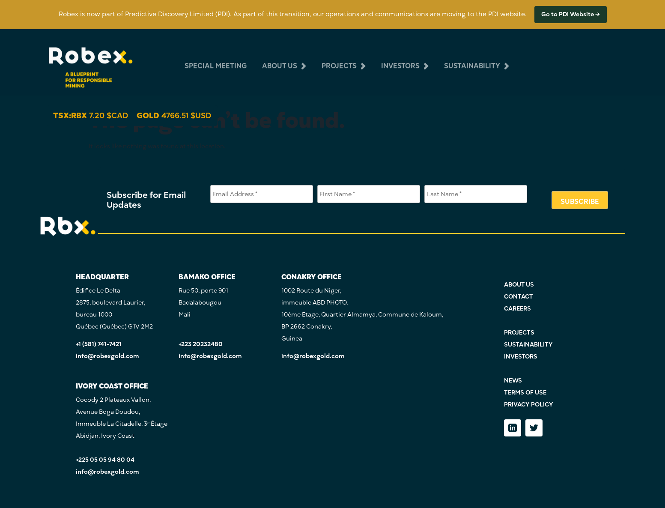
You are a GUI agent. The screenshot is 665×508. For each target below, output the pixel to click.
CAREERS (517, 309)
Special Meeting (216, 59)
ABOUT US (519, 285)
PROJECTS (519, 333)
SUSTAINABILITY (528, 345)
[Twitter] (534, 427)
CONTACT (518, 297)
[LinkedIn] (512, 427)
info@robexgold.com (107, 356)
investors (400, 59)
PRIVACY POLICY (528, 404)
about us (279, 59)
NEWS (513, 381)
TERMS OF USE (525, 392)
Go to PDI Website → (570, 14)
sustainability (472, 59)
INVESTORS (520, 357)
